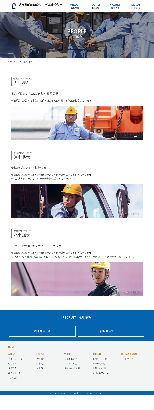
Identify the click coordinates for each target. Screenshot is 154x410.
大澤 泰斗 (40, 373)
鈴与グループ (14, 388)
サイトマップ (127, 373)
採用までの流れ (100, 383)
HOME (11, 361)
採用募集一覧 (42, 346)
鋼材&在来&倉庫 (72, 383)
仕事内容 (116, 6)
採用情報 (137, 6)
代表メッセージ (15, 373)
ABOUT (11, 369)
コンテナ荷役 (70, 378)
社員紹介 (95, 6)
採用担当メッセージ (102, 373)
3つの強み (13, 392)
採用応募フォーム (101, 388)
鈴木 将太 (40, 378)
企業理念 (12, 383)
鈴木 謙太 (40, 383)
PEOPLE (40, 369)
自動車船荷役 (70, 373)
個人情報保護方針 (129, 369)
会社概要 (75, 6)
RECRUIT (97, 369)
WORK (67, 369)
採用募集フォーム (111, 346)
